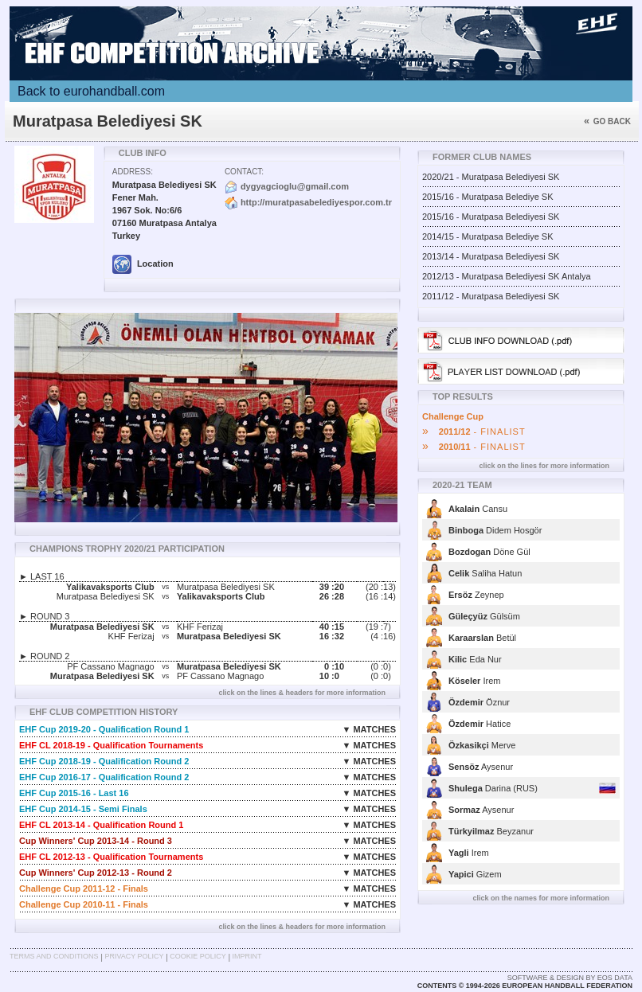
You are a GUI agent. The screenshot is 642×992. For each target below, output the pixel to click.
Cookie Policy (197, 956)
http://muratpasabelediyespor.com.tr (316, 202)
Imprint (247, 956)
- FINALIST (474, 431)
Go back (607, 121)
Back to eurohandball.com (91, 91)
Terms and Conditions (54, 956)
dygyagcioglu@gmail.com (295, 186)
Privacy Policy (133, 956)
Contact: (244, 171)
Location (143, 263)
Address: (132, 171)
